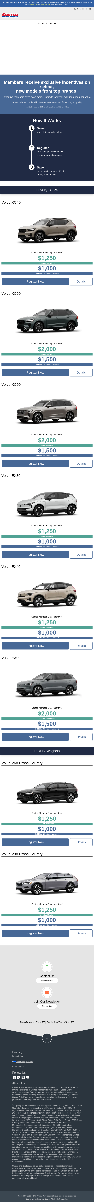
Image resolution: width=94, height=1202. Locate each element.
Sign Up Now (47, 1006)
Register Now (35, 281)
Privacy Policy (45, 4)
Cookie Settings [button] (18, 1067)
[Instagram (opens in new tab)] (23, 1079)
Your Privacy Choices (22, 1062)
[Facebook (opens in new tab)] (14, 1079)
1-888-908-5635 (86, 9)
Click (41, 107)
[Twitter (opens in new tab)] (19, 1079)
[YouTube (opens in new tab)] (27, 1079)
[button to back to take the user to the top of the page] (47, 1038)
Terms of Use (33, 4)
